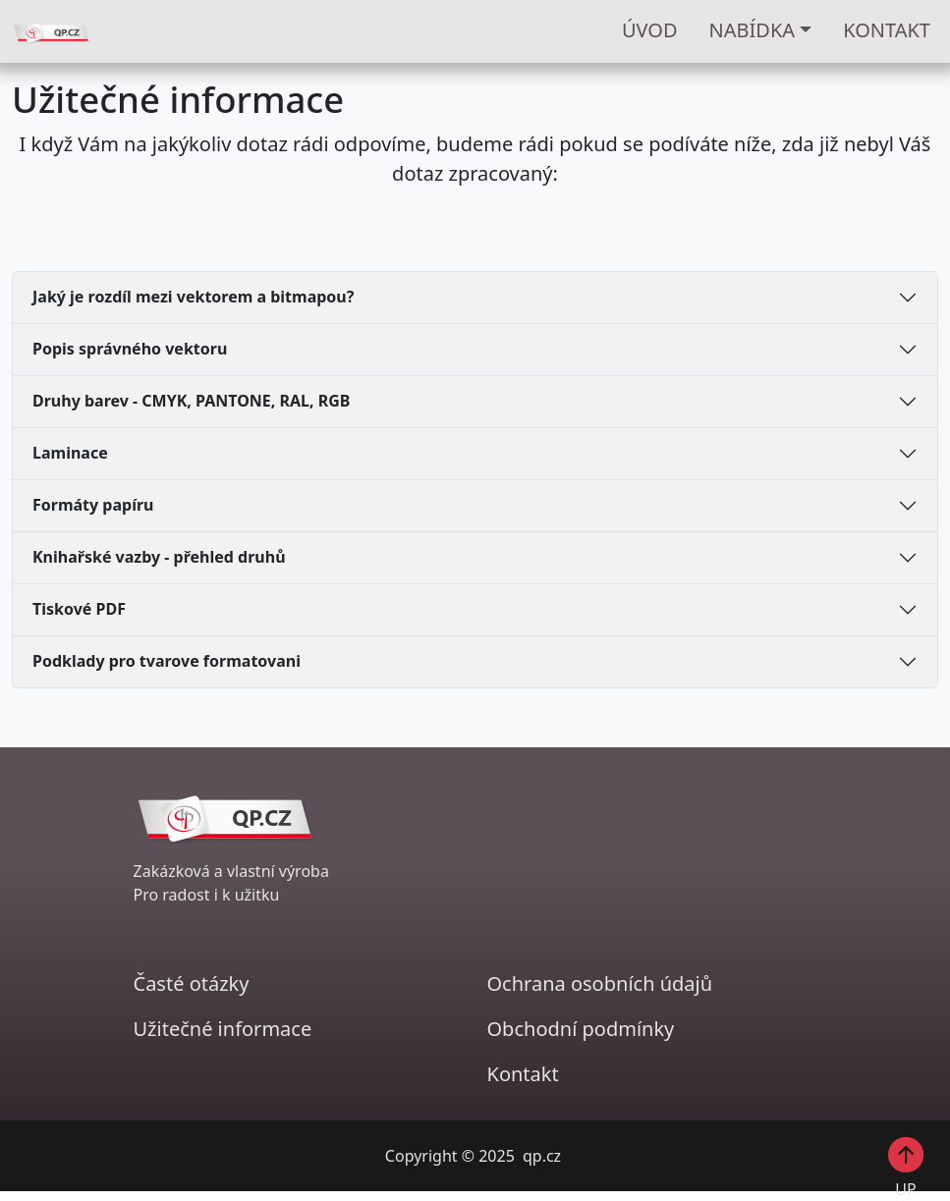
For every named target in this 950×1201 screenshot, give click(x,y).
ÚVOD (650, 30)
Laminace (70, 453)
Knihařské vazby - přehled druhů (159, 557)
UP (906, 1167)
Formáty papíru (93, 505)
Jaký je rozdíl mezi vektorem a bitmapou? (193, 296)
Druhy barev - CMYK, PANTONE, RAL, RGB (191, 400)
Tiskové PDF (79, 609)
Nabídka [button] (752, 30)
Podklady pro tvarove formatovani (166, 661)
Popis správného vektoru (129, 348)
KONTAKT (886, 30)
